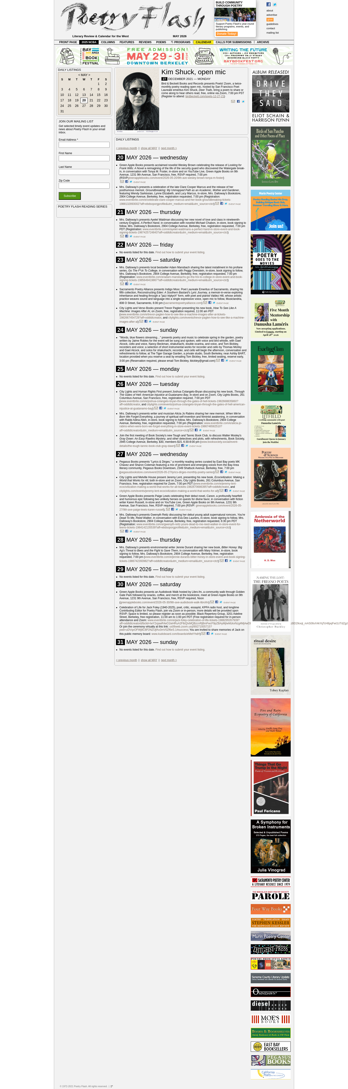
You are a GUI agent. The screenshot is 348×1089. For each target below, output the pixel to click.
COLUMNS (108, 42)
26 (77, 106)
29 (98, 106)
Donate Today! (227, 33)
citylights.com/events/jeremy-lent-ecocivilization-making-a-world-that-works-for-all (168, 491)
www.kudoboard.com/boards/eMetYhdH (176, 633)
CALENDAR (203, 42)
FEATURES (127, 42)
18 (69, 100)
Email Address (68, 139)
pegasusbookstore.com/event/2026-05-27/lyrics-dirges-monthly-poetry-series (167, 472)
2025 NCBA (89, 42)
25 (69, 106)
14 (91, 95)
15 (98, 95)
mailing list (272, 32)
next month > (169, 148)
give (270, 19)
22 (98, 100)
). (164, 509)
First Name (65, 153)
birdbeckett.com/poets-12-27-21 (204, 96)
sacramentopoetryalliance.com (183, 303)
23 (106, 100)
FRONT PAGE (68, 42)
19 (77, 100)
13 (84, 95)
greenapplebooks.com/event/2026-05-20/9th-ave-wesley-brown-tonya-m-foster (175, 177)
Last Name (65, 167)
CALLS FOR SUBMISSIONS (233, 42)
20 (84, 100)
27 (84, 106)
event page (140, 182)
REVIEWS (145, 42)
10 (62, 95)
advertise (271, 14)
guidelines (272, 24)
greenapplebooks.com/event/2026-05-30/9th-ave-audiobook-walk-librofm (164, 602)
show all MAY (149, 148)
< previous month (126, 148)
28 (91, 106)
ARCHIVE (263, 42)
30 (106, 106)
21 (91, 100)
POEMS (161, 42)
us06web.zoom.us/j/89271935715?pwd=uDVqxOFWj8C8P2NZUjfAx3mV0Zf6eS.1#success (165, 628)
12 (77, 95)
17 (62, 100)
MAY (84, 75)
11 (69, 95)
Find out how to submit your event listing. (180, 252)
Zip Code (64, 180)
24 (62, 106)
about (269, 10)
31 (62, 111)
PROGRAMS (180, 42)
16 (106, 95)
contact (270, 28)
